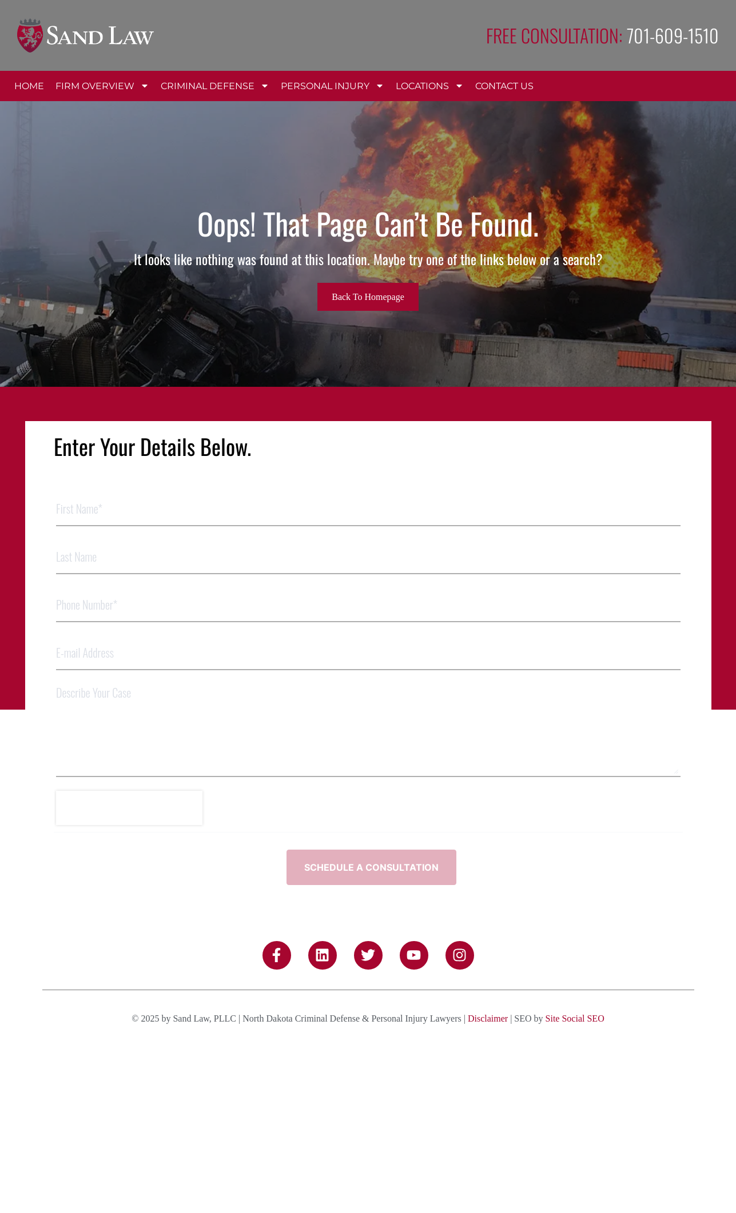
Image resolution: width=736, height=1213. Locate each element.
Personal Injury (332, 85)
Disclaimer (488, 984)
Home (29, 86)
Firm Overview (102, 85)
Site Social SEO (575, 984)
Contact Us (504, 86)
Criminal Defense (215, 85)
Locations (430, 85)
